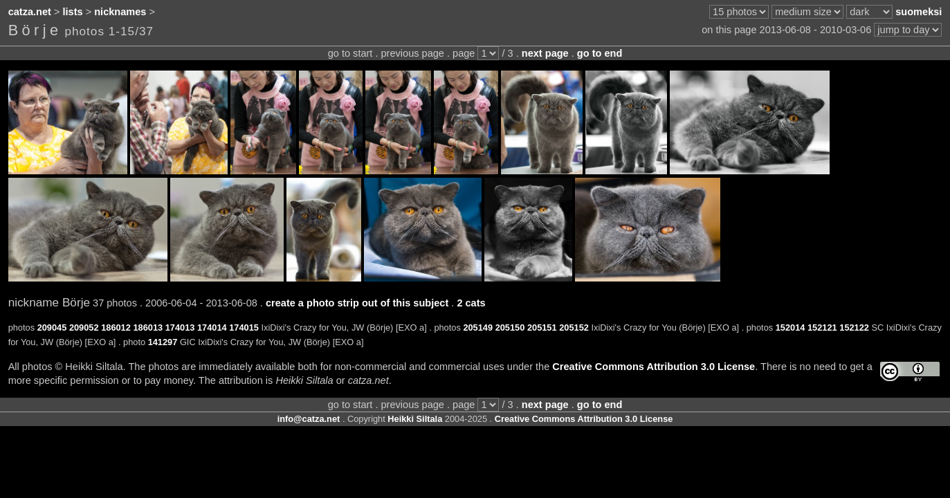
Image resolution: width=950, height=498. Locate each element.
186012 (116, 327)
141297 (163, 342)
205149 (478, 327)
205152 (574, 327)
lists (73, 11)
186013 (148, 327)
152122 (854, 327)
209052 (84, 327)
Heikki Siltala (414, 419)
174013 (180, 327)
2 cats (471, 302)
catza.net (29, 11)
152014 (790, 327)
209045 (52, 327)
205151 (542, 327)
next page (545, 53)
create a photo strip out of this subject (357, 302)
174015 (244, 327)
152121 (822, 327)
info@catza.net (308, 419)
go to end (599, 53)
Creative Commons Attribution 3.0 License (653, 366)
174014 (212, 327)
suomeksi (918, 11)
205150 (510, 327)
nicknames (120, 11)
